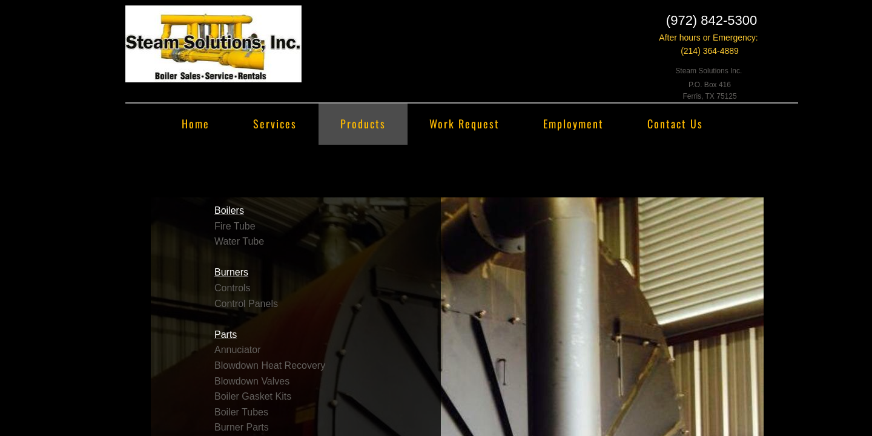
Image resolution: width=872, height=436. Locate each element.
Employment (573, 123)
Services (275, 123)
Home (196, 123)
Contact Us (675, 123)
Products (363, 123)
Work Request (464, 123)
